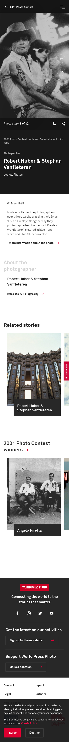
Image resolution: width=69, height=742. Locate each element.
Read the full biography (22, 293)
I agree (12, 732)
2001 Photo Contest (21, 7)
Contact (9, 685)
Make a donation (20, 667)
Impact (39, 685)
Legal (7, 694)
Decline (34, 732)
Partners (40, 694)
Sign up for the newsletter (26, 640)
